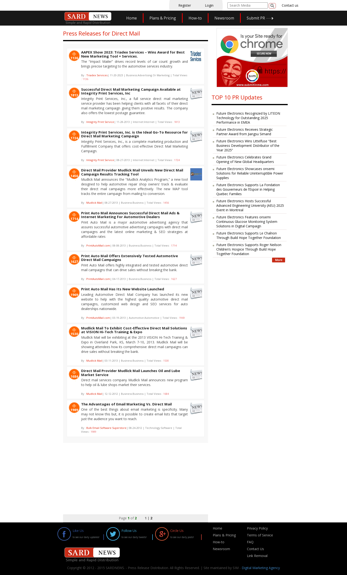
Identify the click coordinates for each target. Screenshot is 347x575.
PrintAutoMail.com (98, 245)
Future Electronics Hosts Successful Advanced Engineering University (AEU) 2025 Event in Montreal (250, 205)
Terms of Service (260, 535)
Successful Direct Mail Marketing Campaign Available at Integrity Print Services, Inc (131, 91)
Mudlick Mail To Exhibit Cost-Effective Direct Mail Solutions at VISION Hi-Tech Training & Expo (134, 330)
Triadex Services (96, 75)
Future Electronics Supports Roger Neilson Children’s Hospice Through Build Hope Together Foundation (248, 249)
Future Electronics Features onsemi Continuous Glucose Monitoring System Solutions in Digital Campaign (246, 221)
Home (131, 18)
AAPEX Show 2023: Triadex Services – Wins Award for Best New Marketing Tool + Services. (133, 54)
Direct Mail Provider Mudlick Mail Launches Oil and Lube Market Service (130, 372)
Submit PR (256, 18)
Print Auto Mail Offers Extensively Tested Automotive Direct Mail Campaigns (129, 257)
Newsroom (224, 18)
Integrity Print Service (100, 122)
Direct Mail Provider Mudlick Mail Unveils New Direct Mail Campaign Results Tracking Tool (132, 172)
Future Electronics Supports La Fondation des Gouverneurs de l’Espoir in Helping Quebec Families (248, 189)
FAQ (250, 542)
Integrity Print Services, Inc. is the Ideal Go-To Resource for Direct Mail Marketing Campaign (134, 134)
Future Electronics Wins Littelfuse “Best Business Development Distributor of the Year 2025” (247, 145)
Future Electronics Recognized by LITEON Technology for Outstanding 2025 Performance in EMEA (248, 118)
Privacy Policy (257, 528)
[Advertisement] (135, 476)
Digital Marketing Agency (261, 568)
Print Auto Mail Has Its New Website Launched (122, 289)
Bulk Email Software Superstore (106, 428)
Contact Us (255, 549)
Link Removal (257, 555)
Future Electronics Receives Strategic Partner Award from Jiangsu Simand (244, 131)
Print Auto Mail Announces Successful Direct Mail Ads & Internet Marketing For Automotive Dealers (130, 215)
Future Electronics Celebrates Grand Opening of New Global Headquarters (245, 159)
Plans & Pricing (162, 18)
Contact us (290, 5)
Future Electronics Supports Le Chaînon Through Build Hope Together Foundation (248, 235)
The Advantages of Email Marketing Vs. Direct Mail (126, 404)
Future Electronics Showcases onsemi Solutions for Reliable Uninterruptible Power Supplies (249, 173)
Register (184, 5)
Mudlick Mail (94, 202)
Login (209, 5)
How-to (195, 18)
